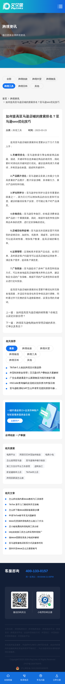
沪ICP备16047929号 (32, 664)
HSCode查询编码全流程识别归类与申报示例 (32, 383)
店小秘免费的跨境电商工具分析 (24, 526)
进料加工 (38, 466)
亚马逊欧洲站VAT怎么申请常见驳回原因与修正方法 (36, 388)
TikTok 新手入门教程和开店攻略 (24, 504)
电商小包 (49, 454)
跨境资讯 (14, 98)
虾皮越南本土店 (14, 472)
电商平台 (11, 454)
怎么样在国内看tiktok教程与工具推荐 (26, 499)
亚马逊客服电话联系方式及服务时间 (26, 543)
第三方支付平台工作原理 (18, 466)
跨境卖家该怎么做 (15, 478)
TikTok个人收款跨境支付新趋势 (25, 367)
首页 (4, 98)
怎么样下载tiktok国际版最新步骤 (24, 510)
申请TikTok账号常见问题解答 (22, 515)
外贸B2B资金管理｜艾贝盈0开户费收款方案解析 (34, 372)
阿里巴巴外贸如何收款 (30, 454)
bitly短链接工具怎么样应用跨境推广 (25, 532)
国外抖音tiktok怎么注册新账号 (23, 548)
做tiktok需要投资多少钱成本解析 (24, 537)
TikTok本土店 (32, 472)
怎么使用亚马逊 (14, 460)
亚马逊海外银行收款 (35, 460)
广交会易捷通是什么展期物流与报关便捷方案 (32, 378)
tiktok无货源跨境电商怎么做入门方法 (26, 521)
